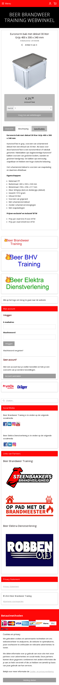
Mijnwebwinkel (37, 680)
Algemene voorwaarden (13, 601)
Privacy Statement (11, 586)
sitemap (42, 676)
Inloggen (9, 343)
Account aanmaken (13, 376)
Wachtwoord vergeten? (13, 350)
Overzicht (9, 128)
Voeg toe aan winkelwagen (29, 115)
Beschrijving (23, 128)
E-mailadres (8, 322)
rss (47, 676)
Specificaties (39, 128)
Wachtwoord (9, 332)
